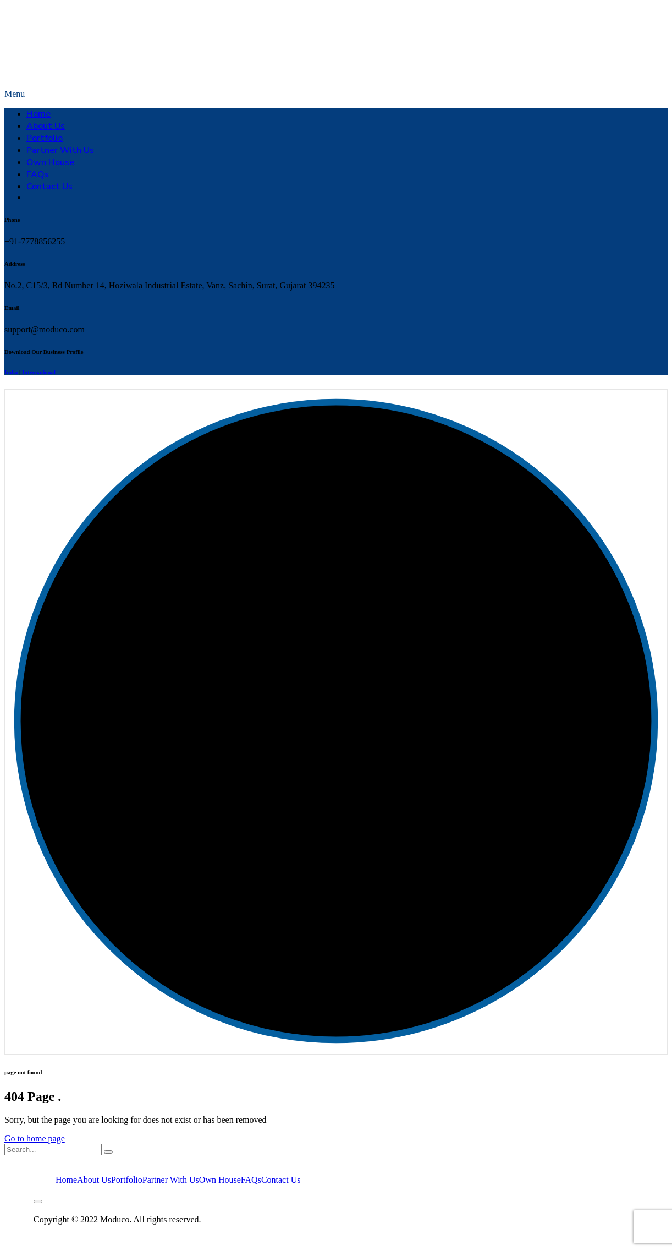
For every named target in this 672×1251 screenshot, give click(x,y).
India (11, 372)
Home (38, 114)
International (39, 372)
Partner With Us (60, 150)
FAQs (37, 174)
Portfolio (44, 138)
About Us (45, 126)
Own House (50, 162)
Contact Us (49, 187)
